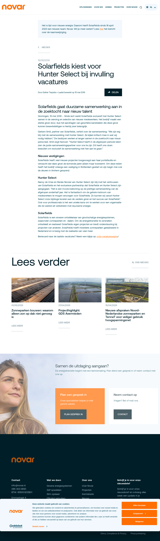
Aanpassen (139, 523)
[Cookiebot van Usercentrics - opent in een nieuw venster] (16, 536)
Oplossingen (85, 7)
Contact (123, 414)
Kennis (108, 7)
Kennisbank (88, 494)
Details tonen (38, 536)
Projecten (119, 7)
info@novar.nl (18, 485)
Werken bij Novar (90, 502)
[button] (141, 7)
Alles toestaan (139, 515)
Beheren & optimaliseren (59, 502)
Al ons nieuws (140, 262)
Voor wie (98, 7)
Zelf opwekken (54, 490)
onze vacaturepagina (107, 236)
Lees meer (17, 325)
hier (101, 29)
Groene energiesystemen (59, 486)
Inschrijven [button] (128, 507)
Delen (113, 92)
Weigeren (139, 531)
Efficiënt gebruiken (56, 498)
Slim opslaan (53, 494)
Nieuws (44, 47)
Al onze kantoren (20, 506)
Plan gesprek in (73, 414)
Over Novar (131, 7)
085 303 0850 (18, 489)
